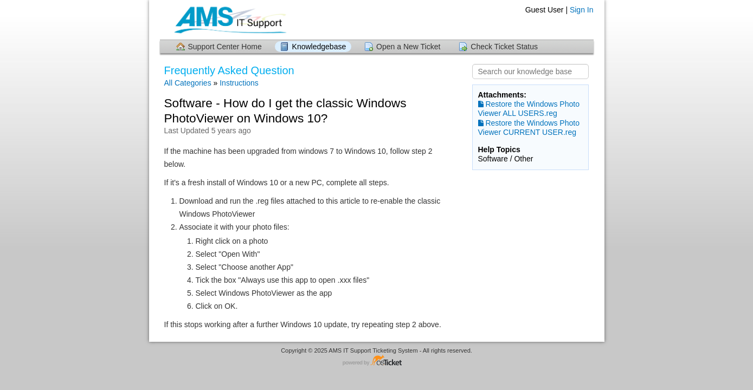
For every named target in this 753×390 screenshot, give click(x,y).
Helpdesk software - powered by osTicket (377, 361)
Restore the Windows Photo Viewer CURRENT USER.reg (529, 127)
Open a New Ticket (408, 46)
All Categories (187, 83)
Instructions (239, 83)
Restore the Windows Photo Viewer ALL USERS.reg (529, 109)
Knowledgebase (319, 46)
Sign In (582, 9)
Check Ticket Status (504, 46)
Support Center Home (225, 46)
